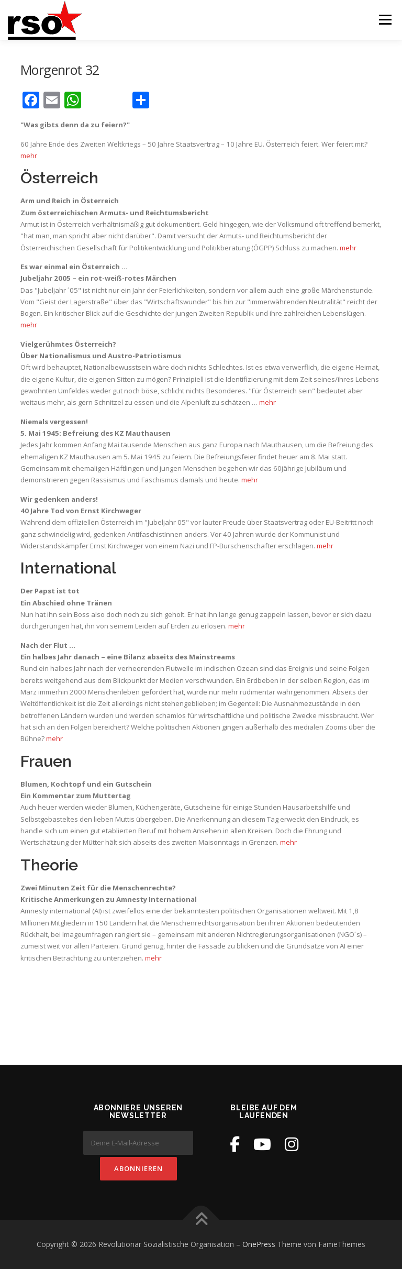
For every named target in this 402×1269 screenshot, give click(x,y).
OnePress (258, 1244)
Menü (385, 19)
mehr (28, 155)
